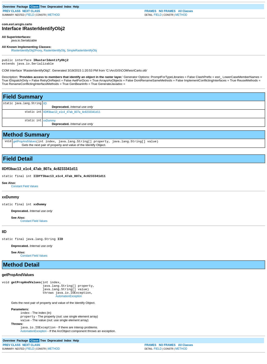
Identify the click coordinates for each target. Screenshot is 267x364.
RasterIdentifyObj (54, 50)
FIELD (30, 14)
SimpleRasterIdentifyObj (82, 50)
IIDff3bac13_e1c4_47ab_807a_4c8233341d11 (72, 113)
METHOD (54, 14)
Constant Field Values (24, 189)
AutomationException (69, 303)
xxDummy (49, 122)
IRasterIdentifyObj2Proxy (26, 50)
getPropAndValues (24, 143)
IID (45, 104)
